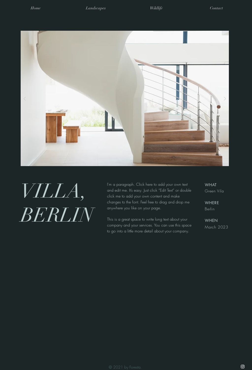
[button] (125, 98)
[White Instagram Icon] (242, 366)
